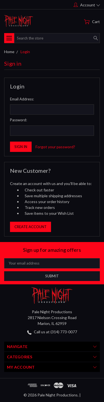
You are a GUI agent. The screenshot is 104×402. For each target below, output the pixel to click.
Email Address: (22, 99)
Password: (18, 120)
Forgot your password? (55, 146)
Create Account (30, 227)
